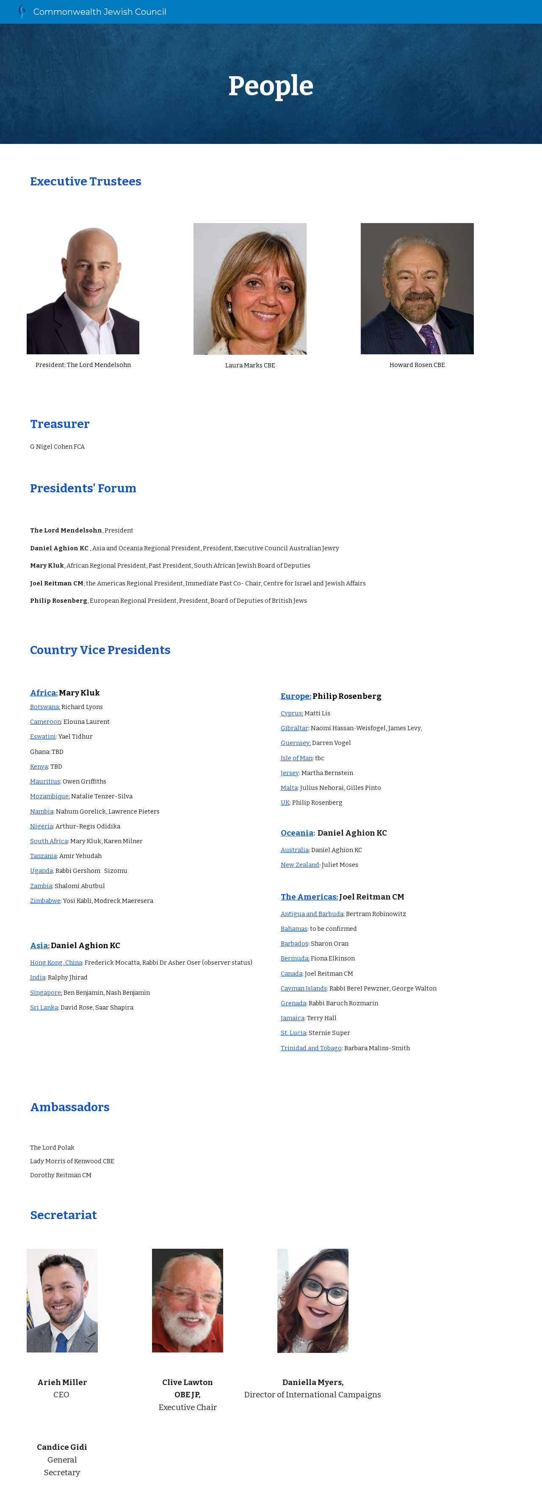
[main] (270, 84)
